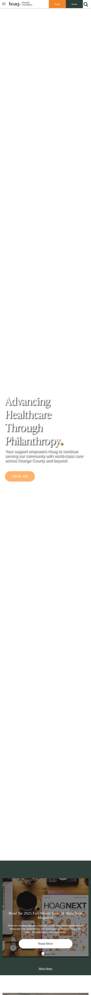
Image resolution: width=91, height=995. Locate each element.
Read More (45, 943)
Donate (57, 4)
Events (74, 4)
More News (45, 968)
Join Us (20, 476)
